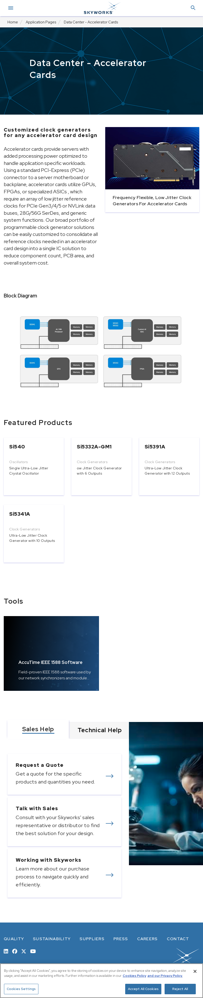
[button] (193, 8)
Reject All (180, 989)
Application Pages (41, 22)
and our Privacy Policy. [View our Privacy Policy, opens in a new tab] (165, 976)
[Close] (195, 971)
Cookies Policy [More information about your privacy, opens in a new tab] (134, 976)
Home (12, 22)
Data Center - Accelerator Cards (91, 22)
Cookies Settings (21, 989)
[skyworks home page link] (165, 959)
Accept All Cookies (143, 989)
